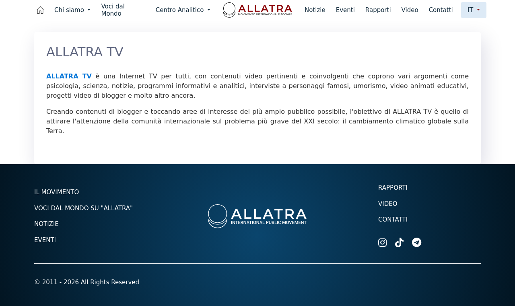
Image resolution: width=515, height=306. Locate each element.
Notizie (315, 10)
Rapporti (378, 10)
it (472, 10)
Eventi (345, 10)
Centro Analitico (181, 10)
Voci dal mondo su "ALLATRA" (83, 208)
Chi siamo (70, 10)
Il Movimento (56, 192)
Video (410, 10)
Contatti (441, 10)
